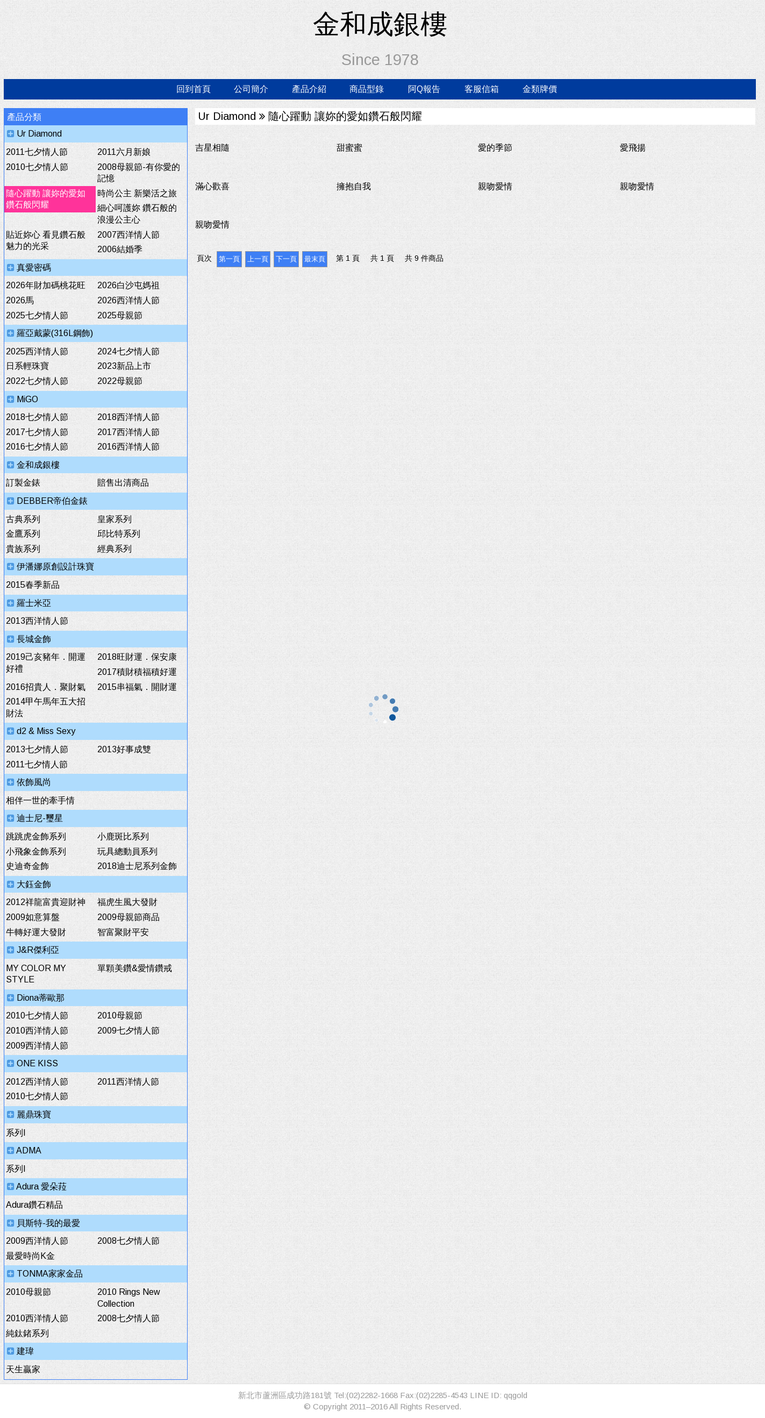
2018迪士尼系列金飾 (137, 866)
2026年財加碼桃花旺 (45, 285)
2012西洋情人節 (37, 1081)
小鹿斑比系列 (123, 836)
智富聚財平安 (123, 932)
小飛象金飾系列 (36, 851)
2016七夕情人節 (37, 446)
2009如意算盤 (33, 917)
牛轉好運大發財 (36, 932)
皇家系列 (114, 519)
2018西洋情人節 (128, 417)
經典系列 (114, 548)
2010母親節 (119, 1015)
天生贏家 (23, 1369)
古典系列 (23, 519)
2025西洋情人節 (37, 351)
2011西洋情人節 (128, 1081)
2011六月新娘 (124, 151)
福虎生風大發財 (127, 902)
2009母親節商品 (128, 917)
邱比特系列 (118, 533)
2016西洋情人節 (128, 446)
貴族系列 (23, 548)
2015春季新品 (33, 584)
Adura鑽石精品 (34, 1204)
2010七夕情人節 (37, 167)
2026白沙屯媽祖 (128, 285)
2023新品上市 (124, 365)
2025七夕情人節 (37, 315)
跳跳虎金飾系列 (36, 836)
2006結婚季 (119, 249)
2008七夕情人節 (128, 1240)
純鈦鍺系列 (27, 1333)
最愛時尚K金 (30, 1255)
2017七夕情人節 (37, 432)
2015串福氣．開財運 (137, 687)
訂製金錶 (23, 482)
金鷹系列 (23, 533)
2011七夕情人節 (37, 151)
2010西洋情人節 (37, 1030)
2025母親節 (119, 315)
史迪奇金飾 (27, 866)
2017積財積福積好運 (137, 671)
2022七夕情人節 (37, 381)
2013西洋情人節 (37, 620)
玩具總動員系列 (127, 851)
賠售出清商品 (123, 482)
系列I (16, 1132)
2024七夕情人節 (128, 351)
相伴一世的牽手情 (40, 800)
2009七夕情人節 (128, 1030)
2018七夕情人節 (37, 417)
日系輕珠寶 (27, 365)
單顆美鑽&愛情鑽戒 (134, 968)
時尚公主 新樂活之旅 (137, 193)
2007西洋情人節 (128, 234)
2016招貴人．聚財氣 (45, 687)
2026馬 (20, 300)
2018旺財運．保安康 (137, 656)
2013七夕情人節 (37, 749)
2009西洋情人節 (37, 1045)
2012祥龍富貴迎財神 (45, 902)
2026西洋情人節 (128, 300)
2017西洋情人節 (128, 432)
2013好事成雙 (124, 749)
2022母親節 (119, 381)
